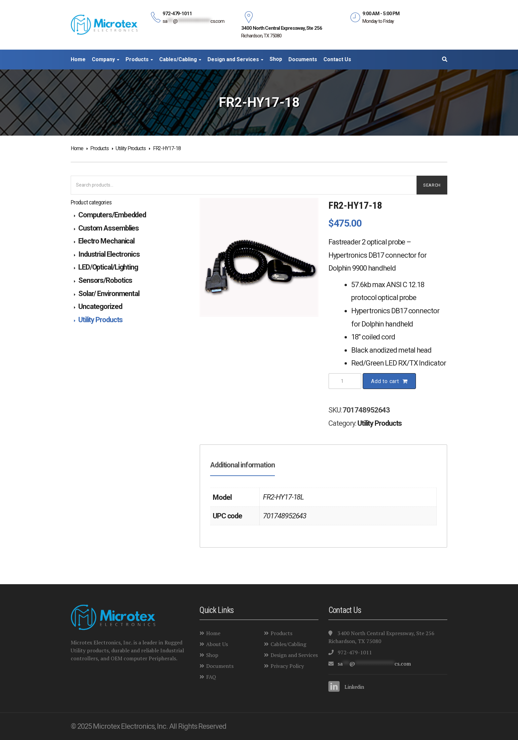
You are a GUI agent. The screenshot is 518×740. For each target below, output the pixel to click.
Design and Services (291, 655)
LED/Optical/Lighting (108, 267)
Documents (217, 666)
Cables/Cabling (285, 644)
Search (432, 185)
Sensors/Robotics (105, 280)
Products (99, 148)
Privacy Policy (284, 666)
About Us (214, 644)
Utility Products (130, 148)
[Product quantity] (344, 381)
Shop (209, 655)
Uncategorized (100, 306)
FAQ (208, 676)
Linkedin (354, 686)
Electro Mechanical (106, 241)
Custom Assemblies (108, 228)
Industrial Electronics (109, 254)
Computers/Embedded (112, 215)
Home (77, 148)
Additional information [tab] (242, 465)
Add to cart (385, 381)
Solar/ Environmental (108, 293)
